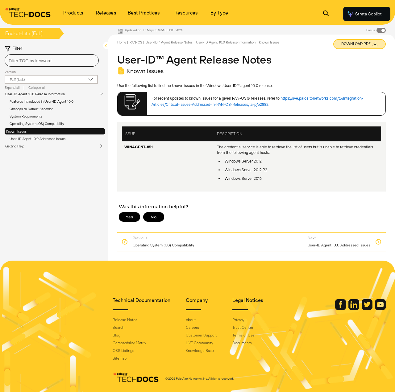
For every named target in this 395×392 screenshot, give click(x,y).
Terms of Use (243, 335)
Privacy (238, 320)
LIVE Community (199, 343)
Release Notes (125, 320)
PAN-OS (136, 42)
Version (10, 72)
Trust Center (242, 327)
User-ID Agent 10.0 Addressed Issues (37, 139)
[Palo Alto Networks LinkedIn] (354, 308)
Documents (242, 343)
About (191, 320)
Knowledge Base (200, 351)
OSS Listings (123, 351)
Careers (192, 327)
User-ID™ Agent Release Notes (169, 42)
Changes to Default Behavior (31, 109)
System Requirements (26, 116)
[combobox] (52, 60)
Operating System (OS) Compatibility (37, 124)
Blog (116, 335)
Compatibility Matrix (129, 343)
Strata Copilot (364, 14)
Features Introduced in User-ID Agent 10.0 (41, 101)
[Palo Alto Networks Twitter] (367, 308)
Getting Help (14, 146)
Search (118, 327)
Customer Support (201, 335)
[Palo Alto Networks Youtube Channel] (380, 308)
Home (121, 42)
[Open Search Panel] (326, 14)
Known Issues (16, 131)
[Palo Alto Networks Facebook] (341, 308)
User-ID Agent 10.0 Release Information (35, 94)
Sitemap (120, 358)
